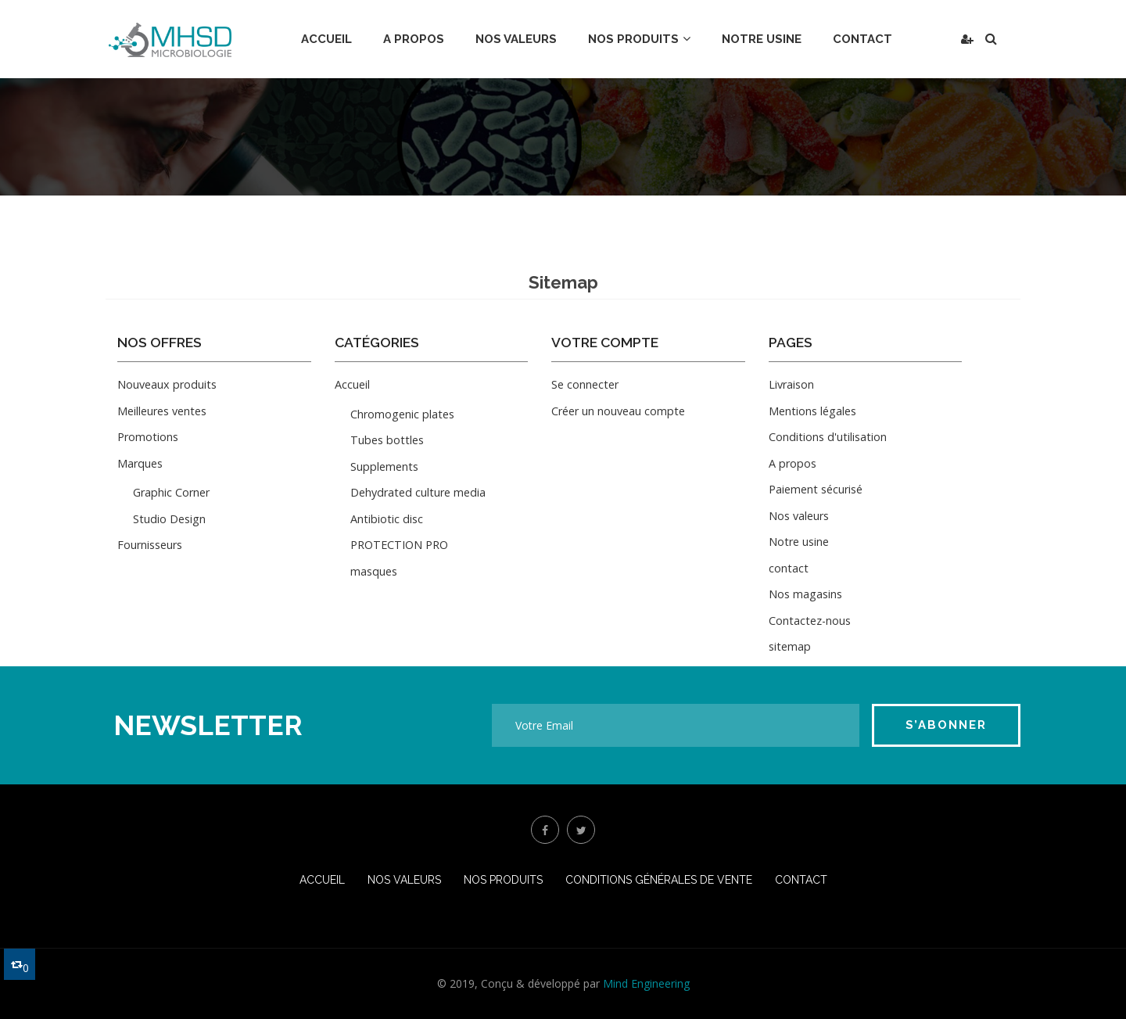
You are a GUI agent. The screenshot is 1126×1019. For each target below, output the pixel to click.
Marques (140, 463)
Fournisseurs (149, 544)
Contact (801, 880)
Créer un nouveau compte (618, 411)
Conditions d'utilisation (828, 436)
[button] (967, 39)
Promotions (147, 436)
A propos (792, 463)
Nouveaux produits (167, 384)
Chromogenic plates (402, 414)
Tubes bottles (387, 439)
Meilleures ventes (161, 411)
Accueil (352, 384)
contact (789, 568)
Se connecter (585, 384)
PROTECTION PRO (399, 544)
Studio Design (169, 518)
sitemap (790, 646)
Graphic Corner (171, 492)
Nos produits (503, 880)
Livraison (791, 384)
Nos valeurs (799, 515)
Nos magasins (805, 594)
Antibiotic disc (386, 518)
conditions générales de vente (658, 880)
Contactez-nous (810, 620)
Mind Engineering (646, 983)
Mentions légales (812, 411)
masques (373, 571)
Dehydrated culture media (418, 492)
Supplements (384, 466)
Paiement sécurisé (815, 489)
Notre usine (799, 541)
